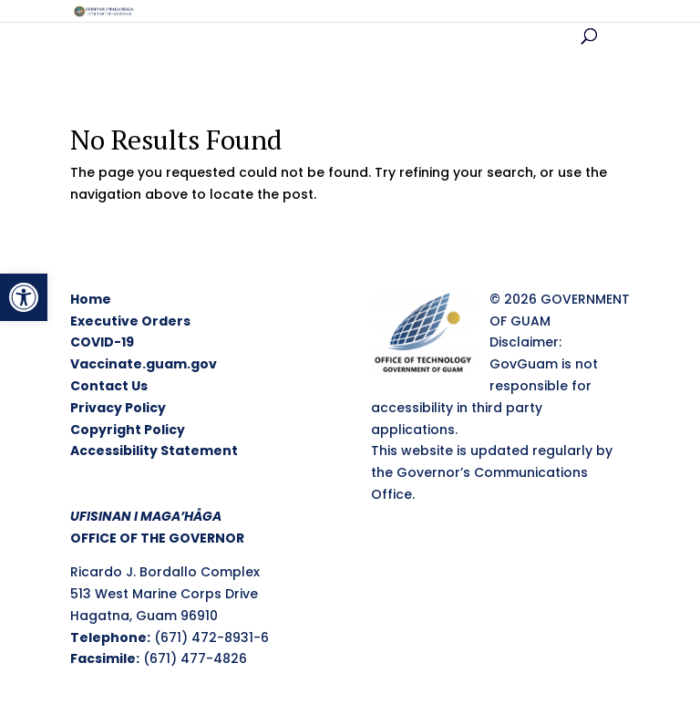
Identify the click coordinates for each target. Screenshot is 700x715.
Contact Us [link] (109, 386)
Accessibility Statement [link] (154, 450)
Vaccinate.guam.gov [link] (143, 364)
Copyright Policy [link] (127, 429)
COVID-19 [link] (102, 342)
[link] (23, 297)
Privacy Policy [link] (118, 408)
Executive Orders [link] (130, 321)
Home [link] (90, 299)
